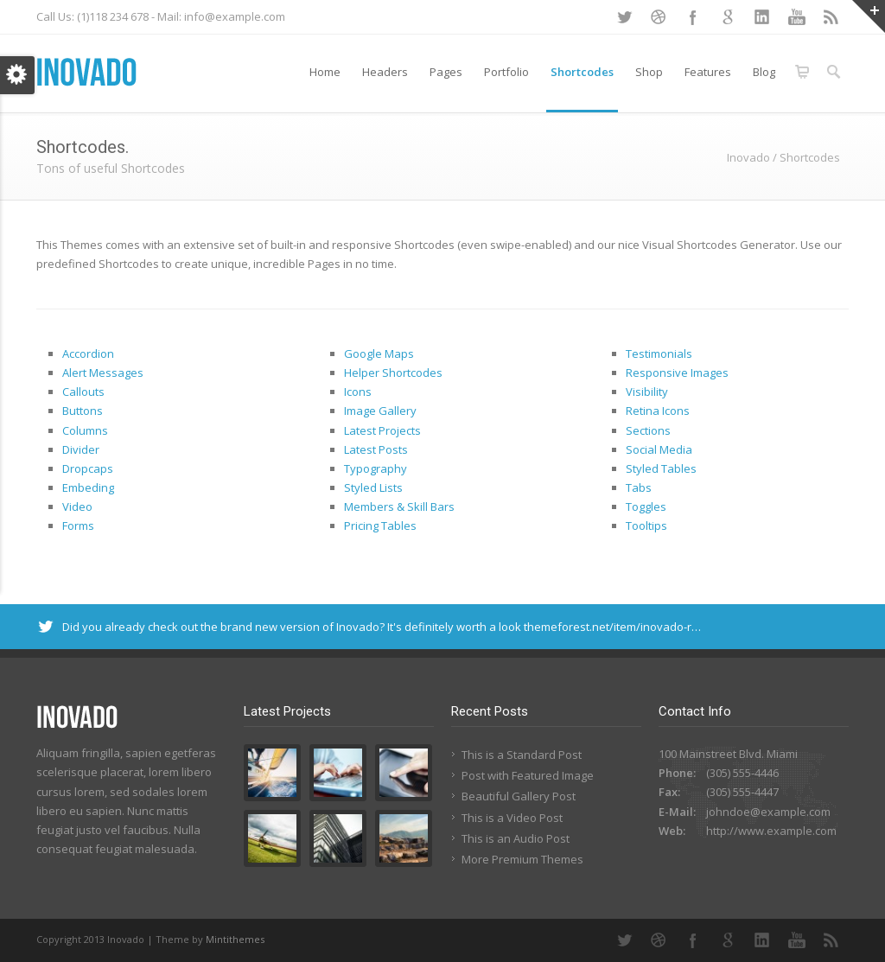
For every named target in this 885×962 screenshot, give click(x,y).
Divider (80, 449)
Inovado (748, 157)
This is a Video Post (512, 817)
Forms (78, 525)
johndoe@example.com (768, 811)
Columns (85, 430)
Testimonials (659, 353)
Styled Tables (661, 468)
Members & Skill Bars (399, 506)
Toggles (646, 506)
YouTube (797, 17)
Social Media (659, 449)
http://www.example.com (771, 830)
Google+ (727, 17)
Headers (385, 72)
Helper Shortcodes (393, 372)
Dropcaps (87, 468)
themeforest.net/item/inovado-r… (612, 626)
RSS (831, 17)
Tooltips (646, 525)
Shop (649, 72)
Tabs (639, 487)
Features (707, 72)
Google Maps (379, 353)
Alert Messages (102, 372)
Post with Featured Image (528, 775)
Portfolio (506, 72)
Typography (375, 468)
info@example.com (234, 16)
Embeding (88, 487)
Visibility (647, 391)
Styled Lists (373, 487)
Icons (358, 391)
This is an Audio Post (516, 838)
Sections (648, 430)
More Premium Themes (522, 859)
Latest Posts (376, 449)
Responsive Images (677, 372)
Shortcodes (582, 72)
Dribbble (658, 17)
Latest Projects (382, 430)
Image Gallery (380, 410)
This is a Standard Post (522, 754)
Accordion (88, 353)
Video (77, 506)
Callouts (83, 391)
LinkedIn (762, 17)
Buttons (82, 410)
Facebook (693, 17)
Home (325, 72)
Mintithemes (235, 939)
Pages (446, 72)
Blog (764, 72)
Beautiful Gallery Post (519, 796)
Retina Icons (658, 410)
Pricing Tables (380, 525)
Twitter (624, 17)
